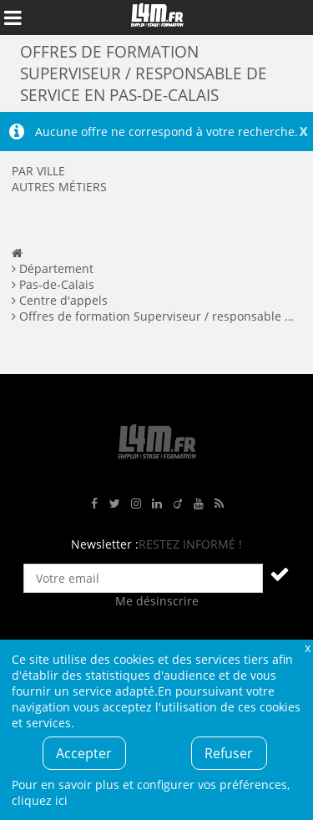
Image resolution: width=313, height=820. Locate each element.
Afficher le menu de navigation (12, 17)
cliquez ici (40, 800)
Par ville (38, 171)
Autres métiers (59, 187)
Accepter (84, 753)
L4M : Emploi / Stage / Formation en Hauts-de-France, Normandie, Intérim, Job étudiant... (157, 17)
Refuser (228, 753)
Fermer (307, 647)
